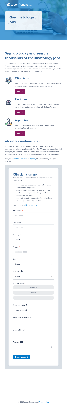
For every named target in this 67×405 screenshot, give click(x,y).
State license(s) (20, 305)
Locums (33, 287)
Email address (18, 330)
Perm (33, 292)
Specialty (18, 271)
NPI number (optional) (22, 318)
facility (25, 205)
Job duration (18, 283)
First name (17, 210)
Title (14, 259)
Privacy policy (44, 402)
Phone (15, 247)
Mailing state (18, 235)
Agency (33, 159)
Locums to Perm (33, 298)
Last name (17, 223)
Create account (21, 357)
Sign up (20, 91)
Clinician (23, 159)
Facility (16, 159)
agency (34, 205)
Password (18, 342)
